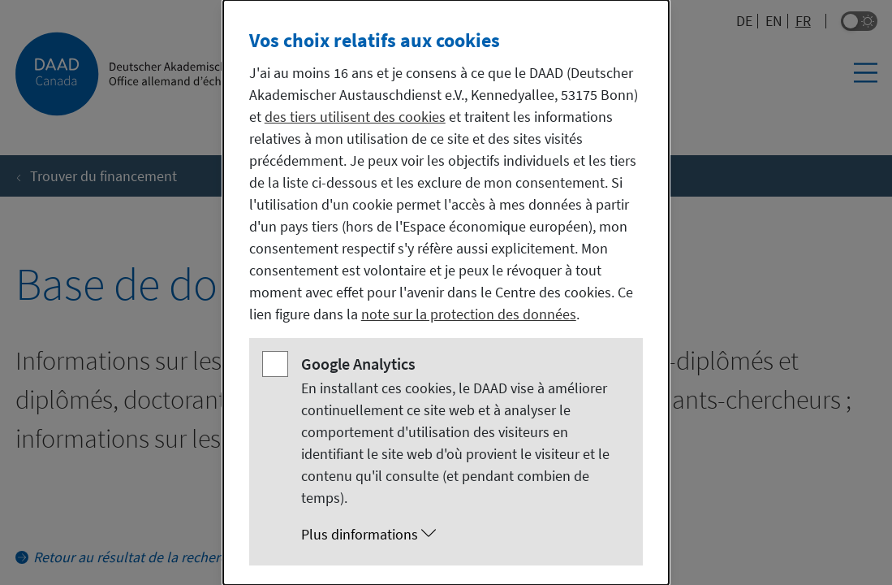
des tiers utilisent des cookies (355, 116)
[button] (462, 534)
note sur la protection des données (468, 314)
